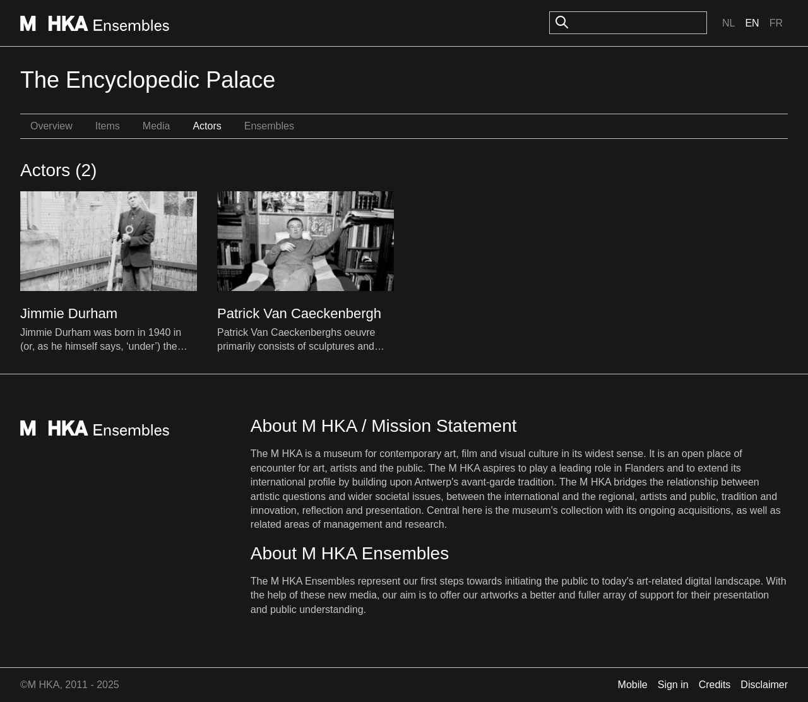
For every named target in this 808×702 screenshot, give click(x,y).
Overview (51, 126)
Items (107, 126)
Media (156, 126)
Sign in (673, 684)
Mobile (633, 684)
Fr (776, 23)
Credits (715, 684)
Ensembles (269, 126)
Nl (728, 23)
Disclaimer (764, 684)
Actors (207, 126)
